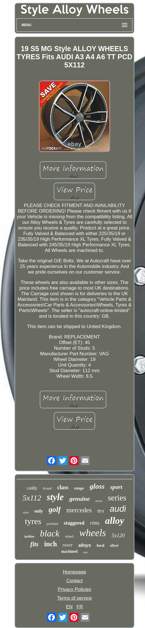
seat (85, 552)
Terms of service (74, 598)
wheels (92, 532)
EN (69, 606)
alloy (114, 520)
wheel (69, 536)
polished (52, 524)
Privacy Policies (74, 589)
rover (68, 545)
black (49, 533)
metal (98, 500)
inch (50, 544)
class (62, 487)
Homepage (74, 572)
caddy (32, 488)
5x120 (118, 535)
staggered (74, 523)
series (117, 497)
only (38, 511)
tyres (33, 521)
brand (47, 488)
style (55, 497)
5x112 (32, 497)
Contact (74, 580)
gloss (97, 486)
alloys (84, 545)
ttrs (100, 511)
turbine (29, 536)
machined (69, 551)
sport (116, 487)
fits (34, 544)
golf (55, 509)
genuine (79, 498)
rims (94, 523)
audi (118, 509)
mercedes (79, 510)
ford (100, 545)
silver (114, 545)
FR (80, 606)
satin (26, 512)
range (79, 488)
